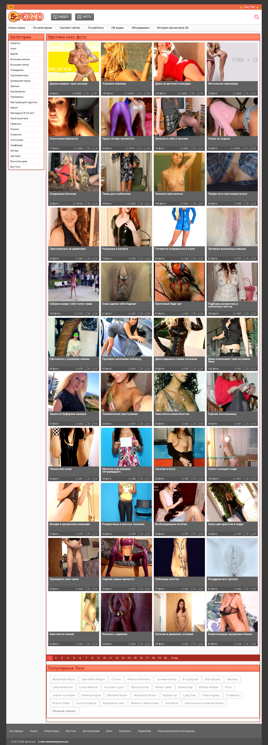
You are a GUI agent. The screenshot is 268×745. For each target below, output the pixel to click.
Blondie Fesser (117, 695)
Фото (109, 731)
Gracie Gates (61, 703)
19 (159, 658)
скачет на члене (63, 695)
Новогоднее (210, 695)
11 (110, 658)
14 (128, 658)
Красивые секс (114, 703)
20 (165, 658)
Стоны (116, 679)
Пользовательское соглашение (176, 731)
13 (122, 658)
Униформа (16, 145)
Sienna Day (185, 687)
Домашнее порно (20, 80)
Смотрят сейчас (70, 27)
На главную (16, 731)
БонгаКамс (213, 679)
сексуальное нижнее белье (204, 703)
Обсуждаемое (140, 27)
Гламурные (16, 70)
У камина (232, 695)
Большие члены (19, 64)
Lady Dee (189, 695)
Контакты (125, 731)
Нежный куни (91, 695)
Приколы (15, 123)
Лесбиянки (16, 96)
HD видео (118, 27)
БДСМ (14, 53)
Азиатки (15, 43)
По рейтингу (96, 27)
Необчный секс (19, 118)
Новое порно (16, 27)
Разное (14, 129)
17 (147, 658)
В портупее (190, 679)
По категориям (42, 27)
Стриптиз (16, 134)
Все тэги (71, 731)
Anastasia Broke (145, 695)
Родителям (144, 731)
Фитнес (232, 679)
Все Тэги (15, 166)
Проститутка (140, 687)
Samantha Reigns (93, 679)
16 (141, 658)
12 (116, 658)
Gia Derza (171, 703)
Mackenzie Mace (63, 679)
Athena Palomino (138, 679)
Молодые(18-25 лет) (22, 113)
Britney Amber (208, 687)
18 (153, 658)
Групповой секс (19, 75)
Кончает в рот (114, 687)
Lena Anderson (62, 687)
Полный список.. (64, 711)
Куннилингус (17, 91)
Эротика (15, 156)
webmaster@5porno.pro (56, 742)
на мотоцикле (86, 703)
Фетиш (14, 150)
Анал (13, 48)
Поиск (33, 731)
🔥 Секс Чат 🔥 (249, 7)
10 (104, 658)
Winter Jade (163, 687)
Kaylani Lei (170, 695)
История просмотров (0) (172, 27)
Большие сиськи (20, 59)
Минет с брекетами (145, 703)
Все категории (18, 161)
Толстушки (16, 139)
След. (174, 658)
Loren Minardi (88, 687)
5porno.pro (30, 742)
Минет (14, 107)
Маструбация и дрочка (23, 102)
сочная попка (166, 679)
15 (135, 658)
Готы (228, 687)
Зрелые (14, 86)
